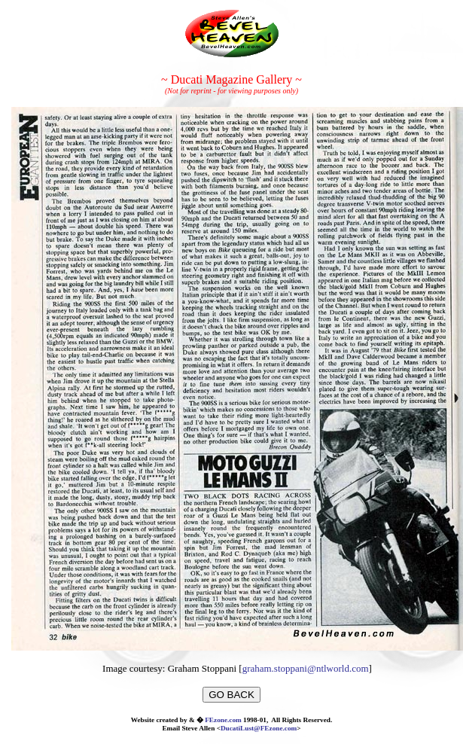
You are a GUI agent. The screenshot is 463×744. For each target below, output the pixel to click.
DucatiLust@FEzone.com (259, 728)
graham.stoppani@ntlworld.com (305, 668)
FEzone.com (223, 720)
